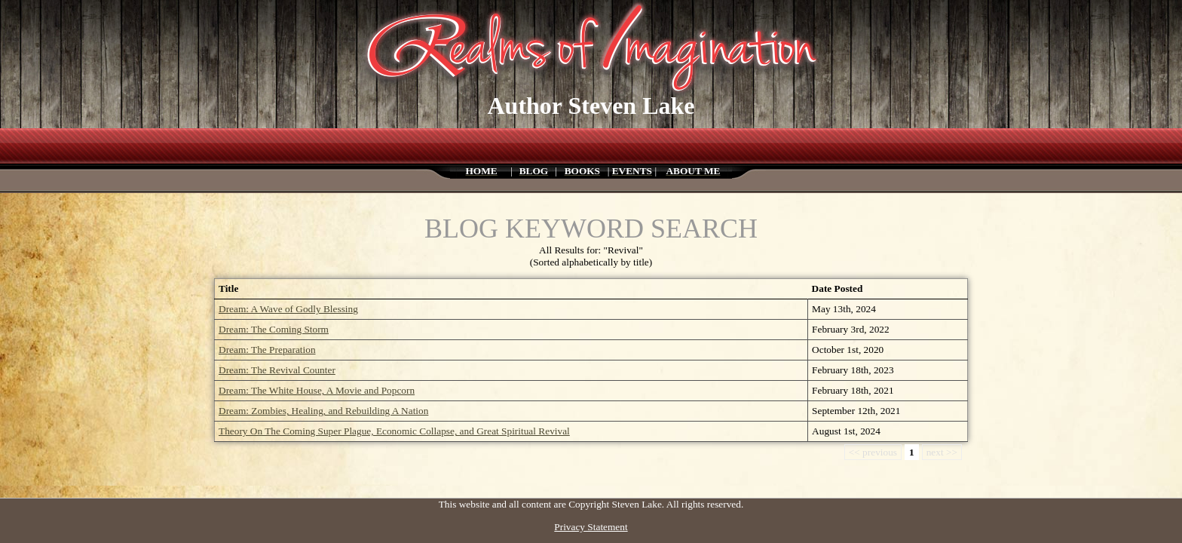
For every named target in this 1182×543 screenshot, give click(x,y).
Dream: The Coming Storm (274, 329)
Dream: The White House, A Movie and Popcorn (317, 390)
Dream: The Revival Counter (277, 370)
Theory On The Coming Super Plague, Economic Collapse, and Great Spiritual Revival (394, 431)
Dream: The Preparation (267, 349)
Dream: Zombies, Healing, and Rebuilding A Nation (323, 410)
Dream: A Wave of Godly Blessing (288, 308)
